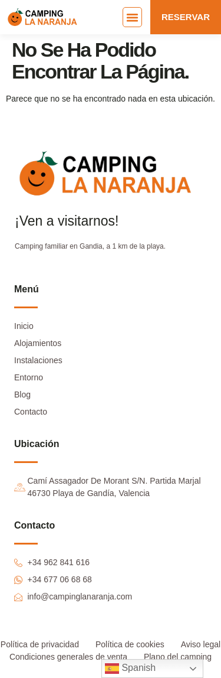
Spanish (130, 668)
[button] (133, 17)
